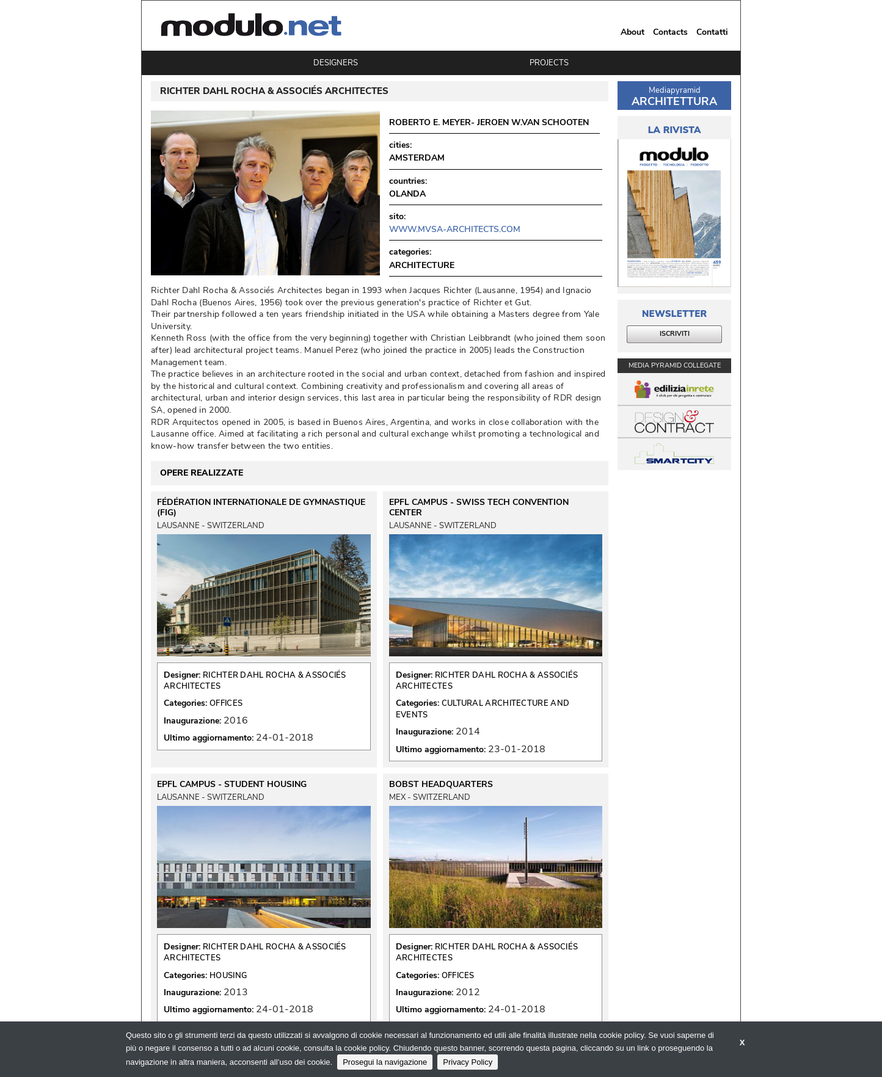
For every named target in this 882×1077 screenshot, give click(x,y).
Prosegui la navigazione (385, 1062)
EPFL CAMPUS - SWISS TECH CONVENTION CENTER (479, 507)
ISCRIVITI (675, 333)
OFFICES (226, 703)
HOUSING (228, 975)
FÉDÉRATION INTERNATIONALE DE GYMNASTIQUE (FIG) (261, 507)
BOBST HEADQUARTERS (441, 784)
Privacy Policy (467, 1062)
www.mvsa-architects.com (454, 229)
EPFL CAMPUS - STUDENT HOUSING (232, 784)
